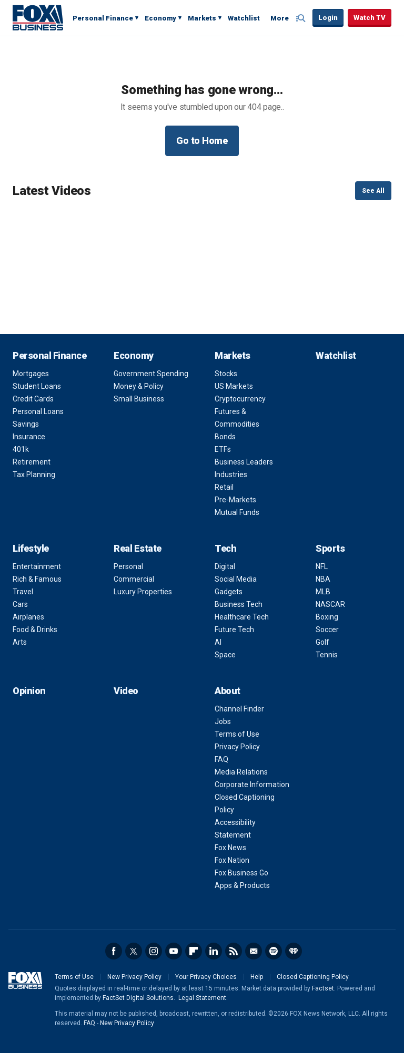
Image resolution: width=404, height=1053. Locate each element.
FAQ (221, 759)
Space (225, 655)
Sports (330, 548)
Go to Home (202, 140)
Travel (23, 591)
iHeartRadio (293, 951)
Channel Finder (239, 709)
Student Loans (37, 386)
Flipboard (193, 951)
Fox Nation (232, 860)
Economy (160, 18)
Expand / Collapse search (302, 18)
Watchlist (244, 18)
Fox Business (38, 17)
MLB (323, 591)
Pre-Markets (235, 499)
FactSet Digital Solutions (138, 998)
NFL (322, 566)
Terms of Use (237, 734)
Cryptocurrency (240, 399)
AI (218, 642)
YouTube (173, 951)
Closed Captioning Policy (313, 976)
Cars (20, 604)
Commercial (134, 579)
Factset (323, 988)
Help (256, 976)
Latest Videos (52, 190)
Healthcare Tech (242, 617)
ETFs (223, 449)
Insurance (29, 436)
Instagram (153, 951)
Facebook (113, 951)
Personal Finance (103, 18)
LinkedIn (213, 951)
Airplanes (28, 617)
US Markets (234, 386)
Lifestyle (31, 548)
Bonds (225, 436)
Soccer (327, 629)
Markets (202, 18)
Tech (225, 548)
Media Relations (241, 772)
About (227, 690)
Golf (322, 642)
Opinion (29, 690)
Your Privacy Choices (206, 976)
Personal (128, 566)
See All (373, 190)
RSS (233, 951)
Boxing (327, 617)
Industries (231, 474)
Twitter (133, 951)
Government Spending (151, 373)
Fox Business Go (241, 873)
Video (126, 690)
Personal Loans (38, 411)
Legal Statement (202, 998)
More (279, 18)
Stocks (226, 373)
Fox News (230, 847)
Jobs (223, 721)
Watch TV (370, 18)
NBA (323, 579)
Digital (225, 566)
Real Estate (137, 548)
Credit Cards (33, 399)
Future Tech (234, 629)
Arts (20, 642)
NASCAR (330, 604)
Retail (224, 487)
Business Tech (238, 604)
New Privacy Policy (134, 976)
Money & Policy (139, 386)
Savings (26, 424)
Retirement (31, 462)
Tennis (327, 655)
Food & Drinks (35, 629)
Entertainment (37, 566)
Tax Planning (34, 474)
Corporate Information (252, 784)
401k (21, 449)
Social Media (236, 579)
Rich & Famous (37, 579)
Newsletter (253, 951)
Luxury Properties (143, 591)
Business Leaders (244, 462)
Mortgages (31, 373)
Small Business (139, 399)
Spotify (273, 951)
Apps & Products (242, 885)
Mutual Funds (237, 512)
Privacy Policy (237, 746)
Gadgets (229, 591)
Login (328, 18)
